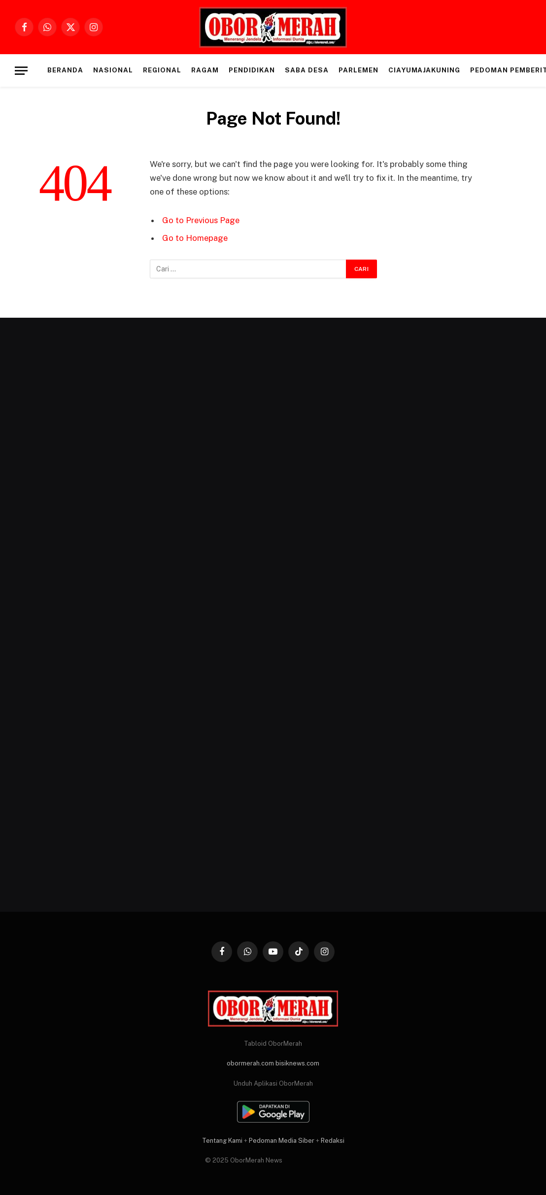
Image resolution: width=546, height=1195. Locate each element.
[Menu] (21, 71)
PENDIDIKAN (251, 70)
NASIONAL (113, 70)
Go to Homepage (195, 238)
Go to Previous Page (200, 220)
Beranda (65, 70)
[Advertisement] (94, 617)
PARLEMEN (358, 70)
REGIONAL (162, 70)
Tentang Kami (222, 1140)
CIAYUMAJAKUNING (424, 70)
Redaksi (332, 1140)
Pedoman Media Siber (281, 1140)
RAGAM (205, 70)
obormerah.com (250, 1063)
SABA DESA (307, 70)
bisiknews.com (297, 1063)
